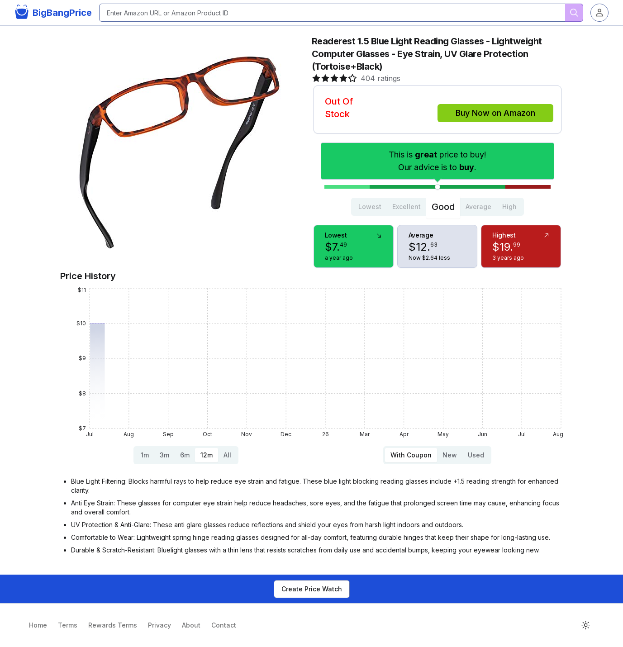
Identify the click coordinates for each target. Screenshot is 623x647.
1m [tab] (145, 455)
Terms (67, 625)
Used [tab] (476, 455)
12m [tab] (206, 455)
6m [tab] (185, 455)
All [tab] (227, 455)
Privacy (159, 625)
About (191, 625)
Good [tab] (443, 206)
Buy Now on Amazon (495, 113)
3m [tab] (164, 455)
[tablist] (437, 207)
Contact (223, 625)
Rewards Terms (112, 625)
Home (38, 625)
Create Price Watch (311, 589)
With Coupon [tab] (411, 455)
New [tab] (449, 455)
